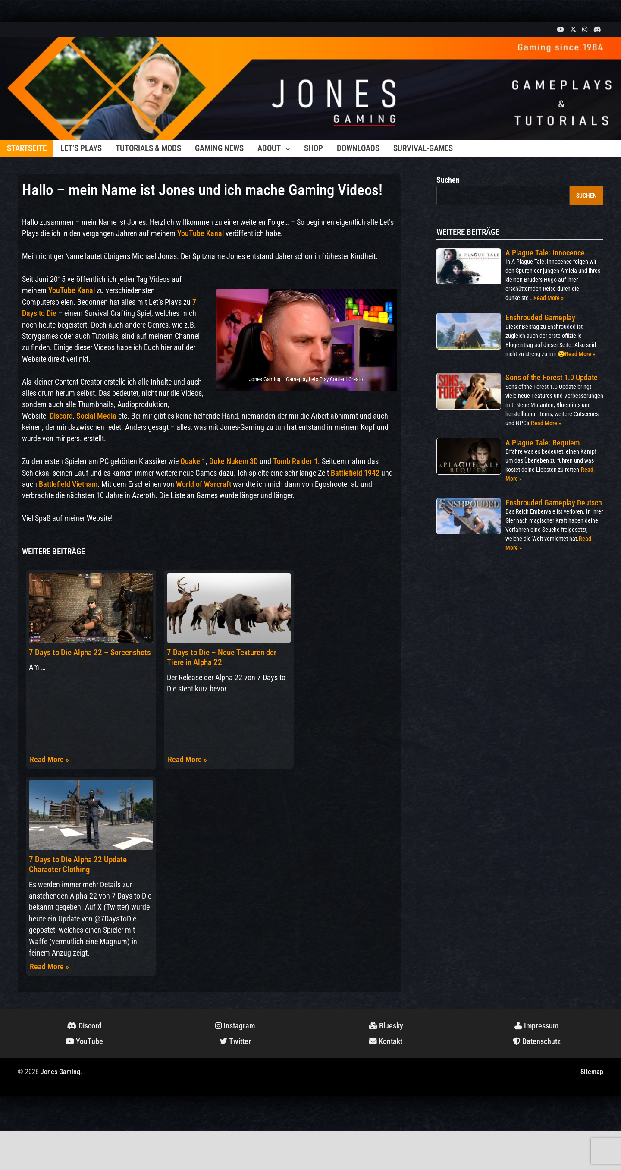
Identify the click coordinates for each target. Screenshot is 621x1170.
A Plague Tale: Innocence (545, 252)
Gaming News (219, 148)
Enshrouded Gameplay (540, 317)
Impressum (536, 1026)
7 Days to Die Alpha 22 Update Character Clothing (78, 864)
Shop (313, 148)
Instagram (235, 1026)
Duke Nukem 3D (233, 461)
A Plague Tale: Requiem (542, 442)
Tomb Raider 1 (295, 461)
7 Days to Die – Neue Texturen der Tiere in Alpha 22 (221, 657)
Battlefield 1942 (355, 473)
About (269, 148)
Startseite (27, 148)
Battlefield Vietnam (68, 484)
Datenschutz (537, 1041)
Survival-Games (423, 148)
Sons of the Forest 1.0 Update (551, 377)
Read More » (49, 759)
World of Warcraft (203, 484)
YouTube (84, 1041)
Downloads (358, 148)
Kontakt (385, 1041)
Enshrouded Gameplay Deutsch (553, 502)
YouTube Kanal (200, 233)
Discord (61, 416)
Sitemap (591, 1072)
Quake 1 (193, 461)
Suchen (448, 180)
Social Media (96, 416)
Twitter (235, 1041)
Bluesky (386, 1026)
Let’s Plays (81, 148)
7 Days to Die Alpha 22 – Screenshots (90, 652)
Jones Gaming (60, 1072)
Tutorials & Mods (148, 148)
